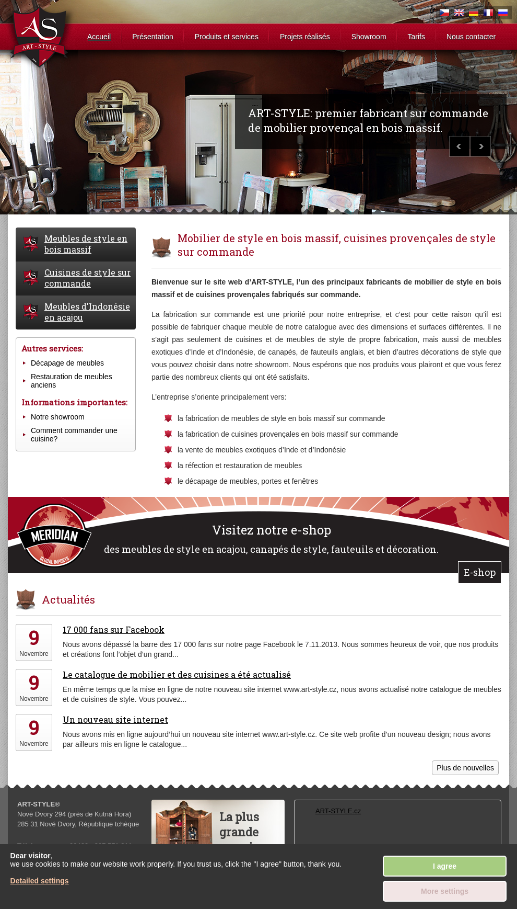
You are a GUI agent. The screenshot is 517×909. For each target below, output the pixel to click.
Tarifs (416, 36)
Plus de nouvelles (465, 768)
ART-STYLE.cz (338, 811)
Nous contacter (471, 36)
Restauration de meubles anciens (71, 380)
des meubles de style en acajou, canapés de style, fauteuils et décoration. (271, 538)
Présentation (152, 36)
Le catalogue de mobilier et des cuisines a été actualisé (177, 674)
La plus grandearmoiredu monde (247, 839)
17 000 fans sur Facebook (113, 629)
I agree (444, 866)
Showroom (368, 36)
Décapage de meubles (67, 363)
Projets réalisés (305, 36)
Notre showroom (58, 417)
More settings (444, 891)
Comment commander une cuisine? (74, 434)
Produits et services (226, 36)
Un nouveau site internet (115, 719)
